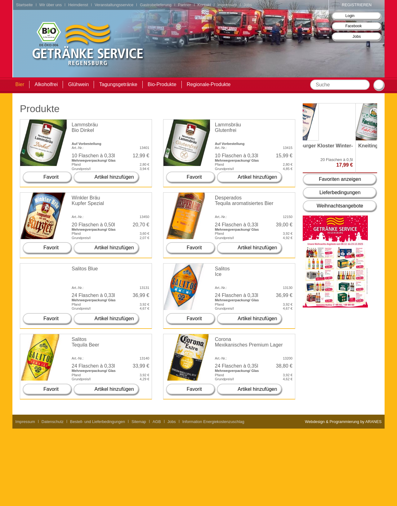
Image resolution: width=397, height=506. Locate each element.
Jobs (356, 36)
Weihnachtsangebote (340, 205)
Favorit (51, 177)
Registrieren (357, 4)
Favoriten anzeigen (340, 179)
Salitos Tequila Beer (85, 342)
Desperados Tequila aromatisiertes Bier (244, 200)
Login (350, 16)
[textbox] (340, 85)
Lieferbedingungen (340, 192)
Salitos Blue (85, 268)
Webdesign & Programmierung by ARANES (343, 421)
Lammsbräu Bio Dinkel (85, 127)
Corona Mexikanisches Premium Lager (249, 342)
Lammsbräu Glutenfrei (228, 127)
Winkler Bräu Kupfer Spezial (88, 200)
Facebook (354, 26)
